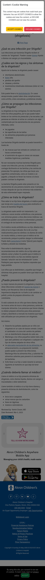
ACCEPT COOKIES (15, 29)
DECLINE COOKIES (33, 29)
